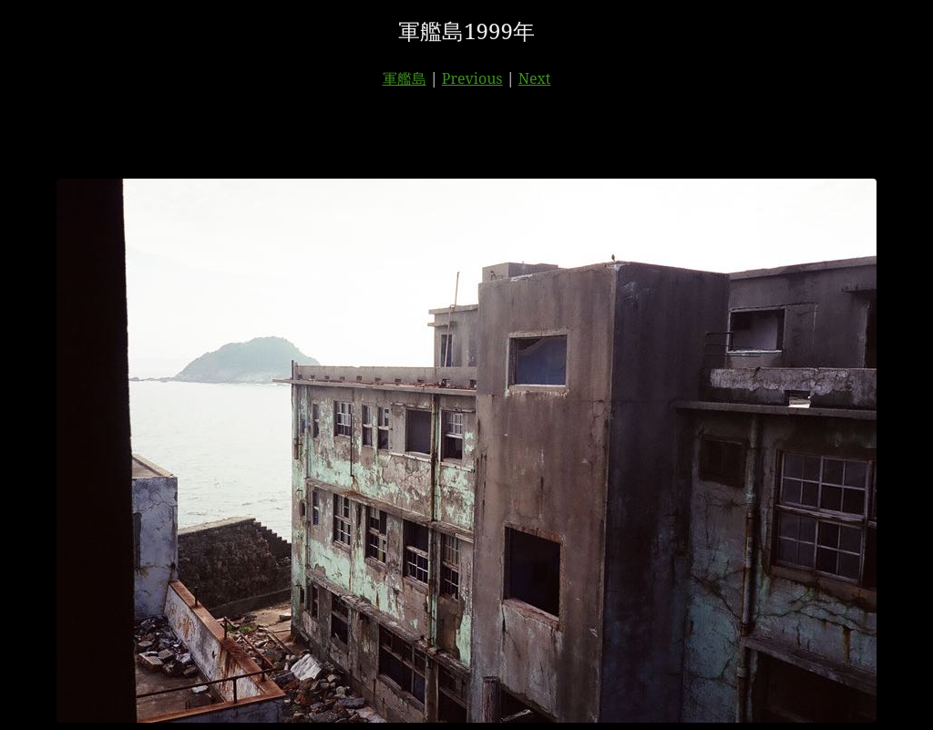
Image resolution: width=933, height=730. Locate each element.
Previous (472, 78)
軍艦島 (404, 78)
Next (534, 78)
